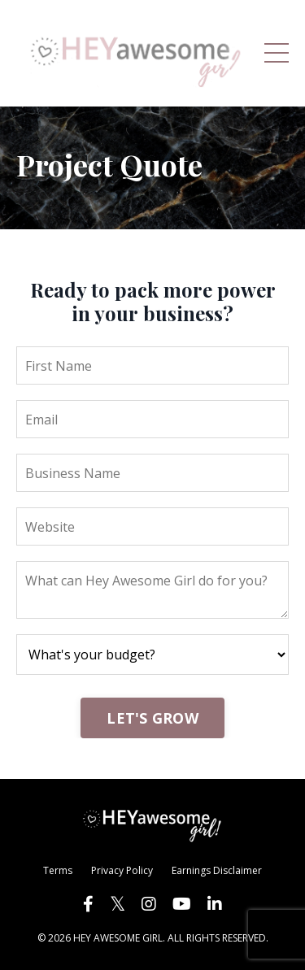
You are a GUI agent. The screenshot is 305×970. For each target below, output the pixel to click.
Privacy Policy (122, 870)
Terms (57, 870)
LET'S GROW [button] (152, 718)
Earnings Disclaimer (217, 870)
